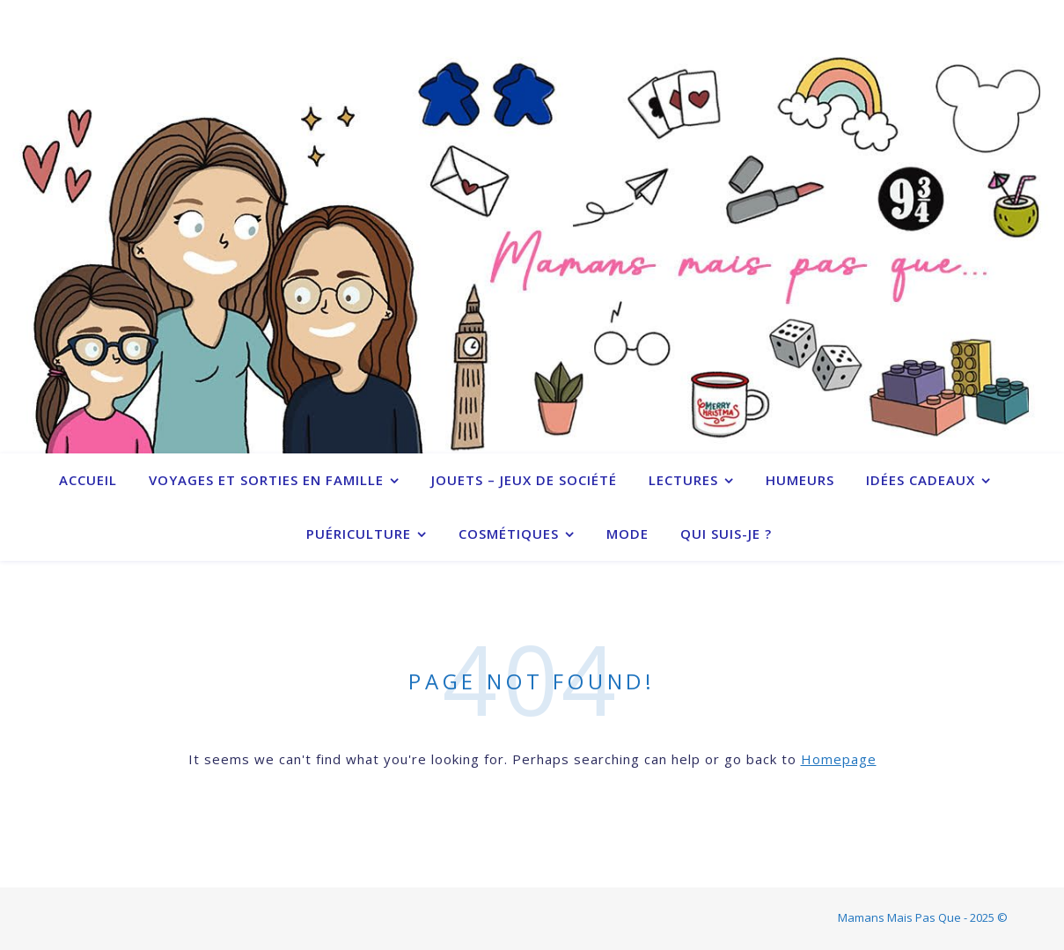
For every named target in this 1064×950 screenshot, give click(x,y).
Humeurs (800, 480)
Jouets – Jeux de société (524, 480)
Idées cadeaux (920, 480)
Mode (627, 533)
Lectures (683, 480)
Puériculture (358, 533)
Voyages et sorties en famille (266, 480)
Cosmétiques (509, 533)
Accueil (88, 480)
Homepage (839, 759)
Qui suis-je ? (726, 533)
